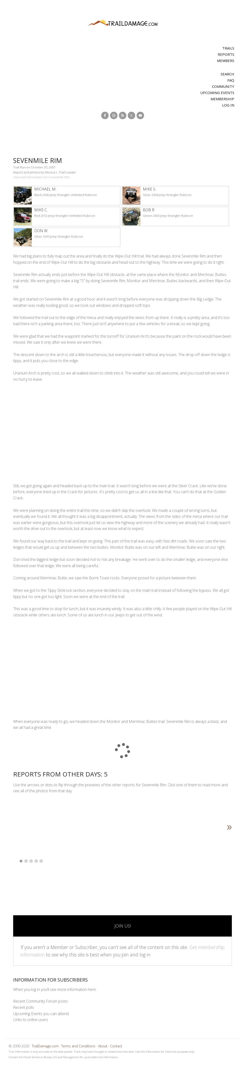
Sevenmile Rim (39, 160)
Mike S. (149, 189)
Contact (116, 1046)
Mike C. (41, 209)
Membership (222, 98)
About (102, 1046)
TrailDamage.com (122, 23)
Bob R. (149, 209)
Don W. (41, 230)
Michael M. (45, 189)
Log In (228, 105)
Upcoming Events (217, 92)
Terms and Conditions (78, 1046)
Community (223, 86)
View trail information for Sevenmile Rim (41, 177)
